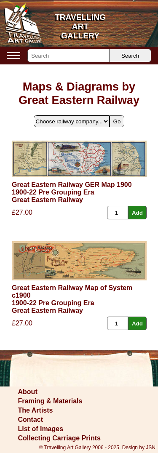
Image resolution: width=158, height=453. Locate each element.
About (27, 391)
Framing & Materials (50, 401)
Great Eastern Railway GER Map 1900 (72, 184)
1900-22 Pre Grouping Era (53, 192)
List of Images (41, 428)
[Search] (68, 55)
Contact (30, 419)
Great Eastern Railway (47, 199)
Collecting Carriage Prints (59, 438)
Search (130, 56)
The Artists (35, 410)
